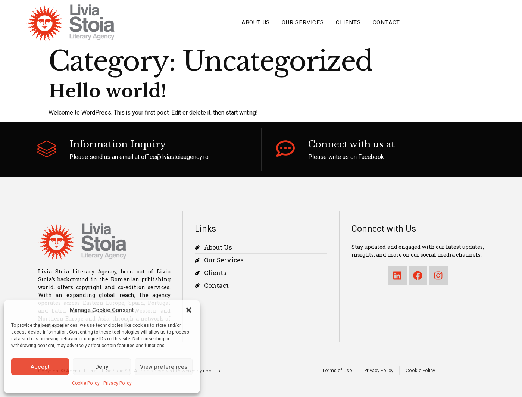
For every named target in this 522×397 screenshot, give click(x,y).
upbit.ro (211, 370)
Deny (101, 367)
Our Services (303, 22)
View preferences (163, 367)
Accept (40, 367)
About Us (255, 22)
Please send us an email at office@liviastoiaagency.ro (139, 157)
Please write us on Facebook (346, 157)
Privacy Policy (117, 383)
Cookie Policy (86, 383)
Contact (386, 22)
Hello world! (107, 91)
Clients (348, 22)
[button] (189, 310)
